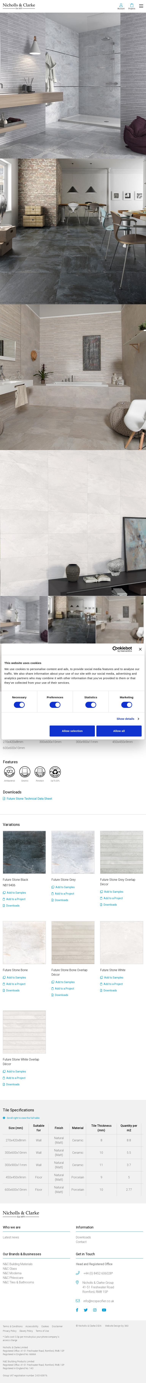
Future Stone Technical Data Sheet (27, 798)
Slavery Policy (26, 1331)
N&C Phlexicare (13, 1278)
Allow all (119, 731)
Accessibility (31, 1326)
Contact (81, 1242)
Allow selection (72, 731)
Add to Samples (14, 892)
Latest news (11, 1237)
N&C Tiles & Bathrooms (18, 1282)
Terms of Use (42, 1331)
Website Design (113, 1326)
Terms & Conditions (13, 1326)
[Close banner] (140, 649)
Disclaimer (57, 1326)
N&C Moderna (12, 1273)
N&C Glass (10, 1268)
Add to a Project (14, 899)
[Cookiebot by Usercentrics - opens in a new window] (115, 649)
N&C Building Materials (18, 1264)
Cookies (45, 1326)
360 (126, 1326)
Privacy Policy (10, 1331)
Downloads (11, 905)
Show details (125, 718)
